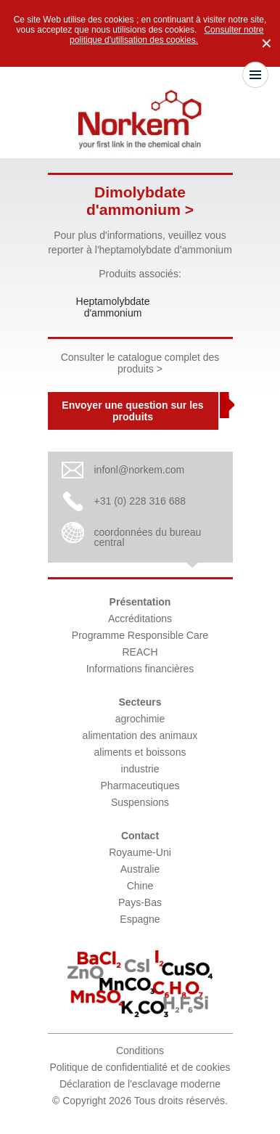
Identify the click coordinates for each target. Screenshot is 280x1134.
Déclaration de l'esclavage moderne (140, 1084)
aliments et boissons (140, 752)
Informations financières (140, 668)
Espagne (140, 919)
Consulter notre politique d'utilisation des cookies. (166, 35)
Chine (140, 886)
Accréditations (140, 618)
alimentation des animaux (140, 735)
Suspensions (140, 802)
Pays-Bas (140, 902)
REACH (139, 652)
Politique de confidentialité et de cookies (139, 1067)
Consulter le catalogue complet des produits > (140, 363)
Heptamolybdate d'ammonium (113, 307)
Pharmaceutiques (140, 785)
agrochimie (140, 719)
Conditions (140, 1050)
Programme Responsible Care (140, 635)
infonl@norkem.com (139, 470)
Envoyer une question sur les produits (132, 411)
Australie (140, 869)
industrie (140, 769)
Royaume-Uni (140, 852)
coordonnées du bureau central (148, 537)
